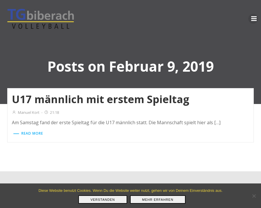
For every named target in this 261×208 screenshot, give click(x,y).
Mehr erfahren (157, 199)
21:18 (51, 112)
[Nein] (254, 196)
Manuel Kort (25, 112)
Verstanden (102, 199)
